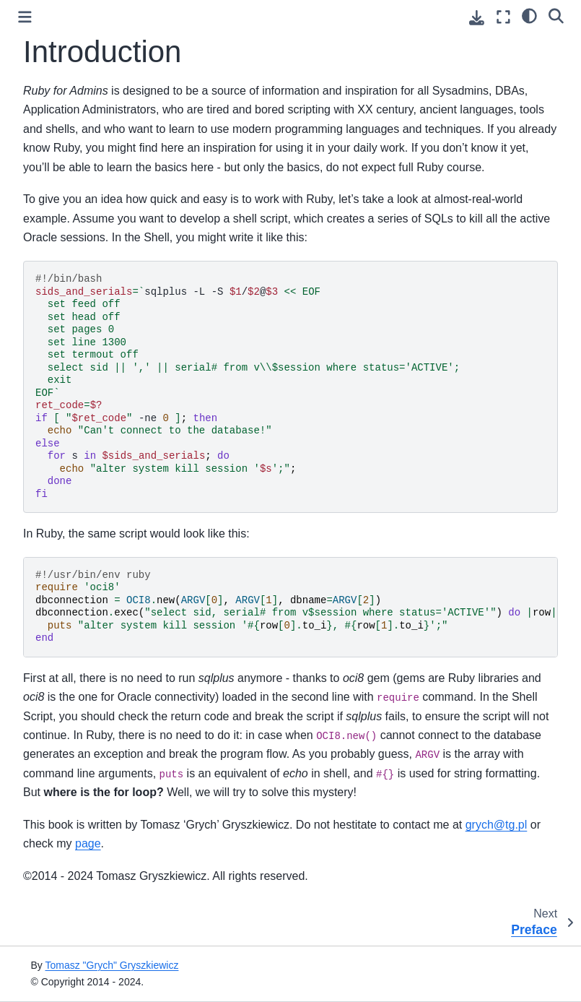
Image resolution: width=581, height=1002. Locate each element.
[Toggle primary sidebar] (25, 17)
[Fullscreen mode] (503, 17)
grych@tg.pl (497, 825)
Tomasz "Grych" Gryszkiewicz (111, 965)
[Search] (556, 15)
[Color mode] (529, 15)
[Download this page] (476, 18)
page (88, 843)
